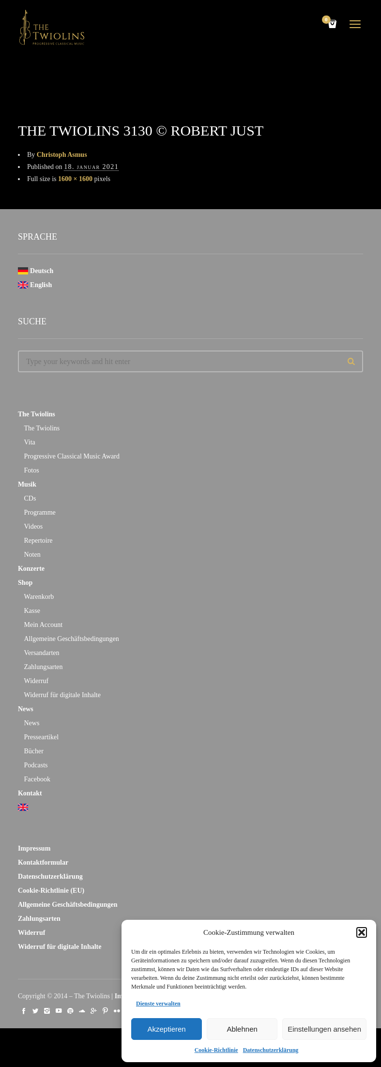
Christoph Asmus (62, 154)
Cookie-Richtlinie (216, 1050)
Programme (39, 512)
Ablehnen (242, 1029)
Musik (27, 484)
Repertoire (38, 540)
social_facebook (24, 1011)
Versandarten (41, 652)
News (25, 709)
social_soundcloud (82, 1011)
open (355, 24)
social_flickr (116, 1011)
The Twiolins (36, 414)
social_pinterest (105, 1011)
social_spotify (70, 1011)
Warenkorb (39, 596)
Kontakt (30, 793)
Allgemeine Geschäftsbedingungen (71, 638)
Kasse (32, 610)
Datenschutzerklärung (271, 1050)
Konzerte (31, 568)
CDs (30, 498)
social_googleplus (93, 1011)
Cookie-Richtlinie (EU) (51, 890)
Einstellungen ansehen (324, 1029)
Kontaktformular (43, 862)
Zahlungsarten (43, 667)
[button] (361, 932)
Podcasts (35, 765)
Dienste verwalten (158, 1003)
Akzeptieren (166, 1029)
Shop (25, 582)
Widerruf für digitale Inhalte (62, 695)
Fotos (31, 470)
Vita (29, 442)
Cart (328, 20)
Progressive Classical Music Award (71, 456)
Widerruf (36, 681)
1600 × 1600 (75, 179)
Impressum (34, 848)
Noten (32, 554)
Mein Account (43, 624)
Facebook (37, 779)
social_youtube (58, 1011)
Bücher (33, 751)
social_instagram (47, 1011)
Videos (33, 526)
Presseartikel (41, 737)
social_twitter (35, 1011)
